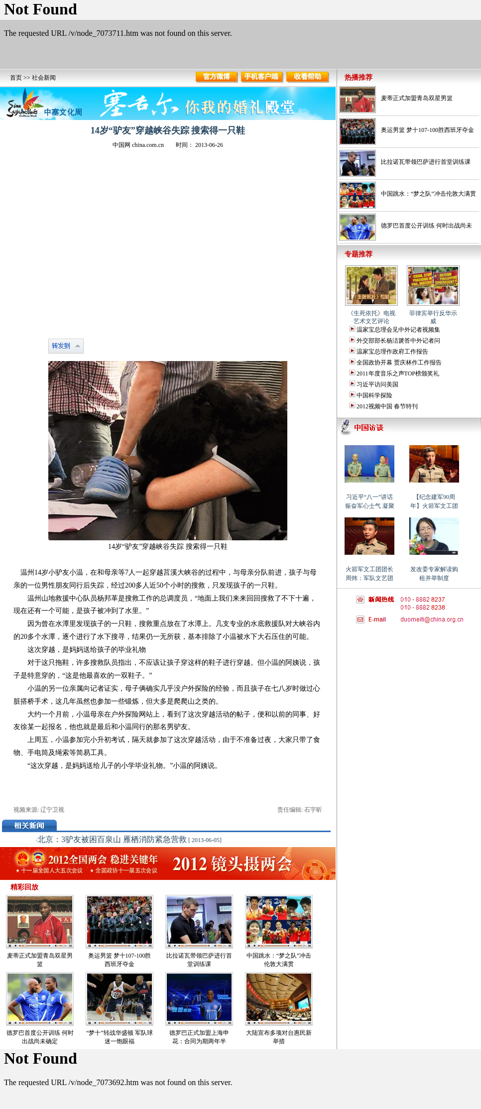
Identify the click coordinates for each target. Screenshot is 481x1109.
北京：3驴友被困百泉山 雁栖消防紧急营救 (112, 839)
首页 (16, 77)
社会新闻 (44, 77)
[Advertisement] (408, 692)
